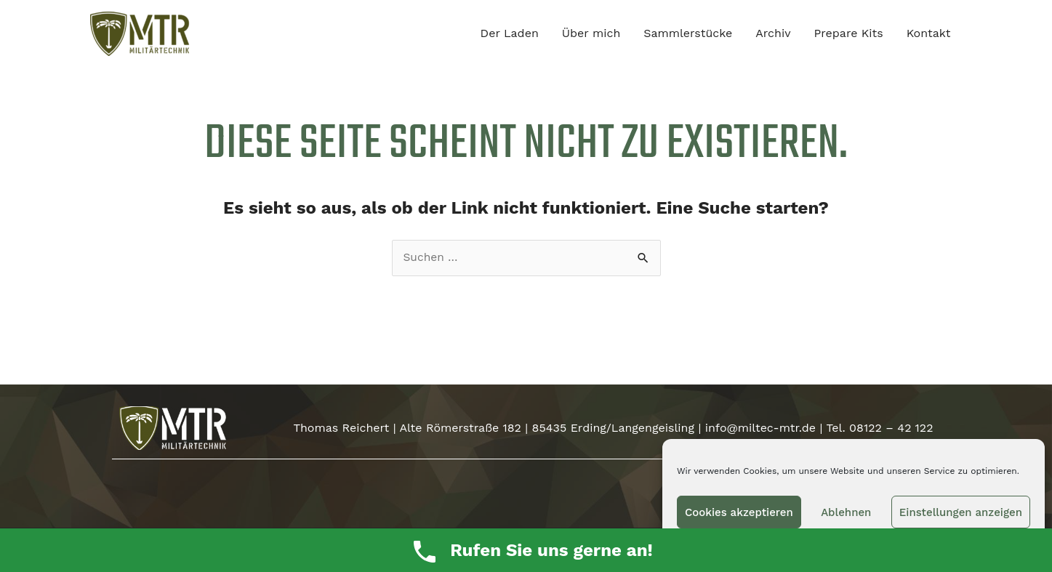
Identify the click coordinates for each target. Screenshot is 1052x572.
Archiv (772, 34)
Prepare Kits (848, 34)
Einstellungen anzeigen (960, 512)
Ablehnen (846, 512)
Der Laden (510, 34)
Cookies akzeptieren (739, 512)
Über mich (591, 34)
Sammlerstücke (687, 34)
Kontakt (929, 34)
